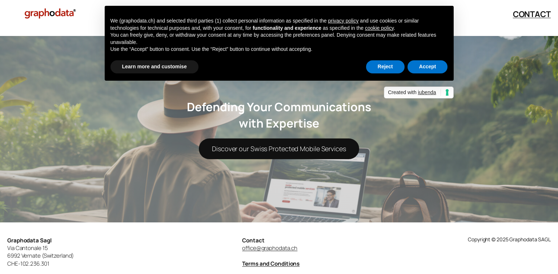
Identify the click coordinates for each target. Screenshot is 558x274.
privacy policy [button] (343, 21)
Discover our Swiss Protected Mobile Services (279, 148)
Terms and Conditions (271, 263)
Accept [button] (427, 66)
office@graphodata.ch (269, 248)
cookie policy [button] (379, 28)
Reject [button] (385, 66)
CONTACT (532, 14)
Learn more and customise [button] (154, 66)
